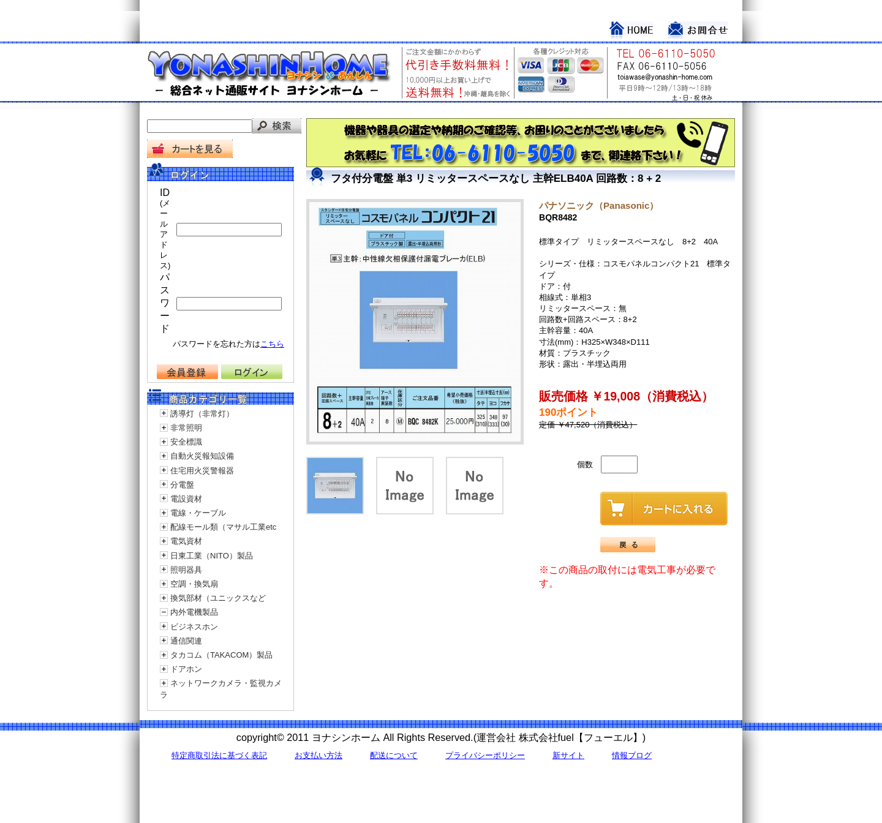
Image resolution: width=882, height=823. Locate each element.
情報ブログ (632, 755)
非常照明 (186, 427)
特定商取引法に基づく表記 (219, 755)
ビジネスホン (194, 626)
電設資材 (186, 498)
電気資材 (186, 541)
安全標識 (186, 441)
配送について (394, 755)
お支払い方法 (318, 755)
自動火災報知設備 (202, 455)
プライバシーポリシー (485, 755)
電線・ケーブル (198, 512)
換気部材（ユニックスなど (218, 598)
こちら (272, 343)
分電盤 (182, 484)
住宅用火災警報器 (202, 470)
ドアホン (186, 669)
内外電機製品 (194, 612)
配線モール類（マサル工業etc (223, 527)
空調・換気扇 (194, 583)
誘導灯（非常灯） (202, 413)
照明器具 (186, 569)
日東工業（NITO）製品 (211, 555)
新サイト (568, 755)
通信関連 (186, 640)
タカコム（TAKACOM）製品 (221, 655)
